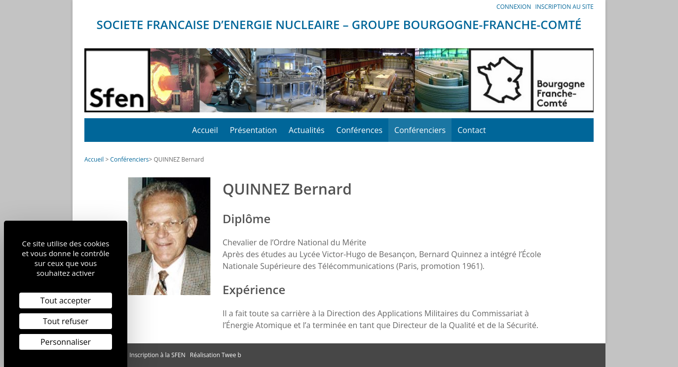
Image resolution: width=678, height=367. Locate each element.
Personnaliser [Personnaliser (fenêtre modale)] (65, 341)
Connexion (513, 6)
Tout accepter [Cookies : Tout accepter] (65, 300)
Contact (471, 130)
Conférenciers (420, 130)
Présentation (253, 130)
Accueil (205, 130)
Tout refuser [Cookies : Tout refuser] (65, 321)
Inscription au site (564, 6)
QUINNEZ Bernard (178, 159)
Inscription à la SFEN (157, 355)
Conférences (360, 130)
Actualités (307, 130)
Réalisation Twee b (215, 355)
